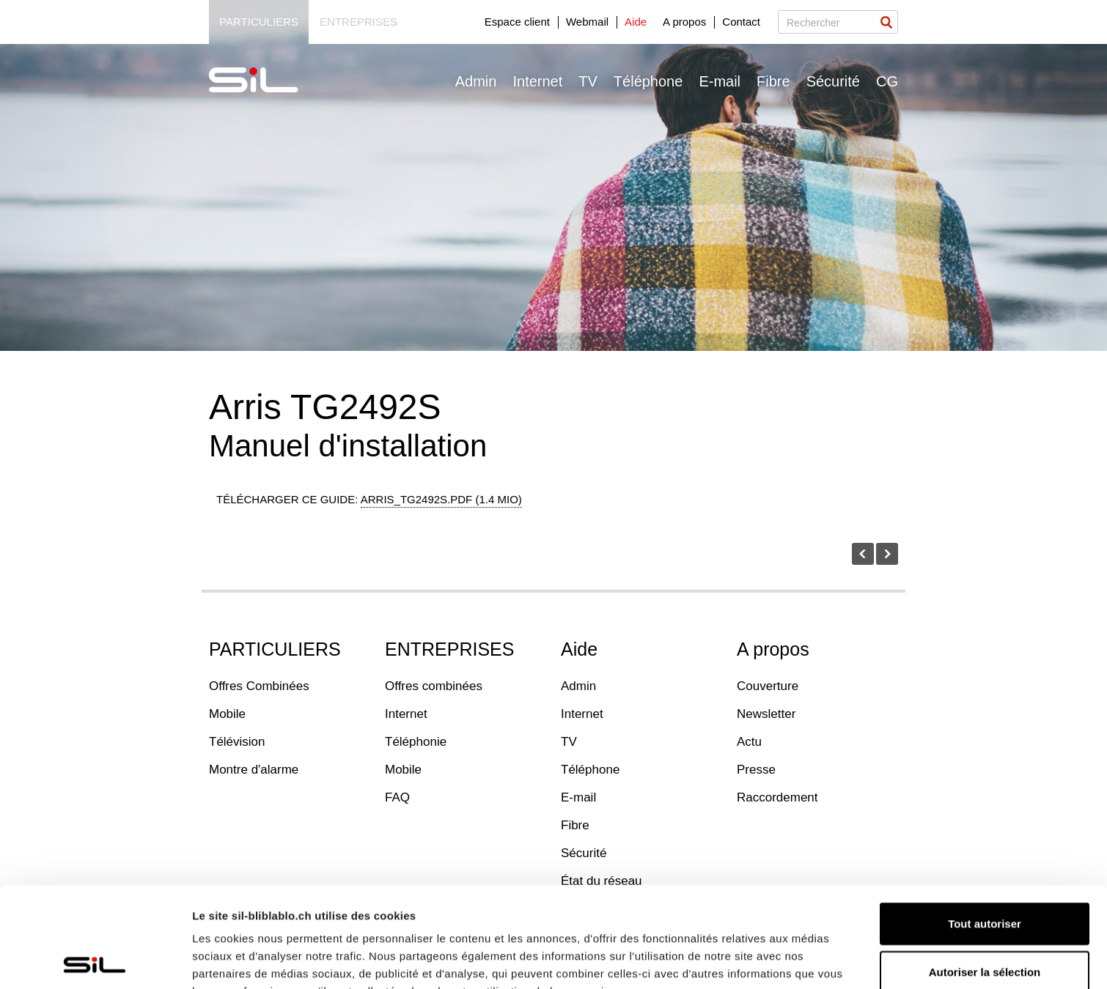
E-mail (719, 81)
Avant (863, 554)
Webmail (587, 21)
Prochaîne (887, 554)
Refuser (984, 919)
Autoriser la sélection (985, 871)
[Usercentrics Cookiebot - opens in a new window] (95, 960)
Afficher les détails (241, 960)
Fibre (773, 81)
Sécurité (833, 81)
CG (887, 81)
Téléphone (648, 81)
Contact (741, 21)
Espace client (517, 21)
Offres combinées (433, 686)
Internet (537, 81)
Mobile (227, 714)
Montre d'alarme (253, 770)
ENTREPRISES (449, 649)
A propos (684, 21)
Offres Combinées (259, 686)
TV (587, 81)
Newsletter (766, 714)
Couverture (767, 686)
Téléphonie (415, 742)
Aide (636, 21)
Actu (749, 742)
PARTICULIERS (275, 649)
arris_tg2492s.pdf (441, 499)
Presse (756, 770)
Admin (476, 81)
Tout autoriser (984, 823)
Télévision (237, 742)
